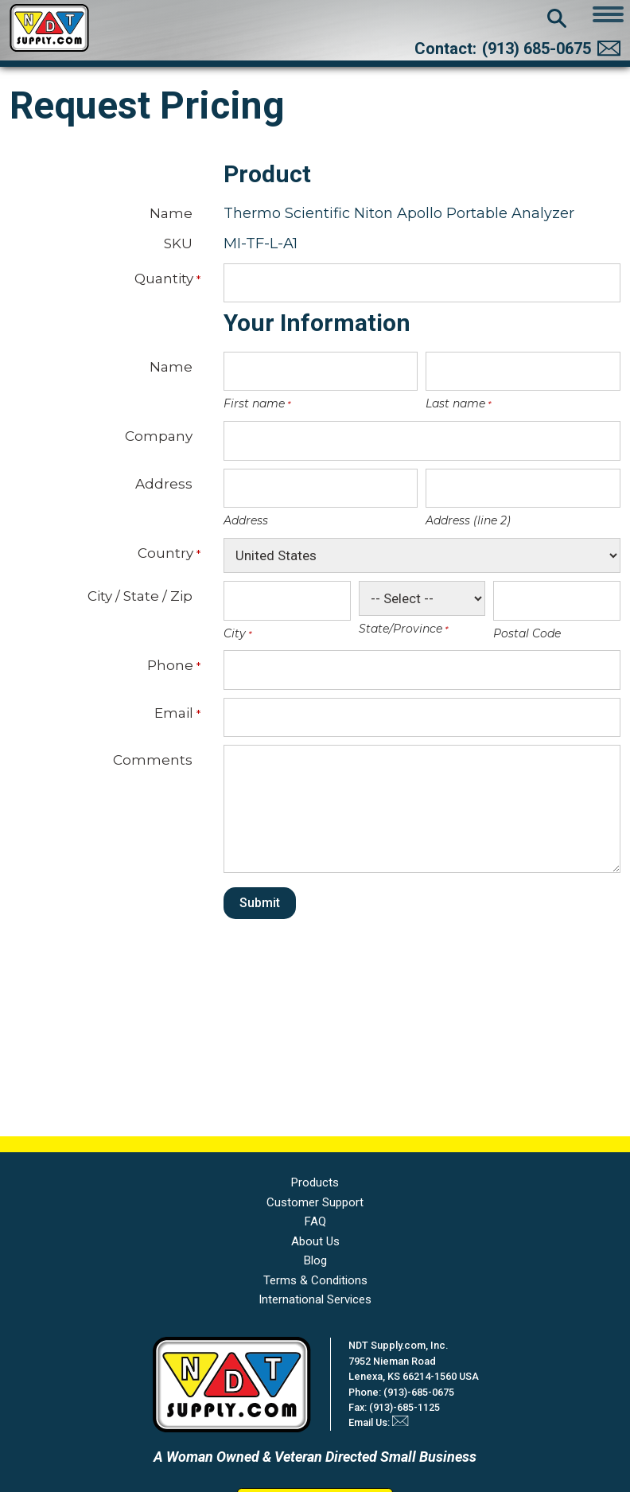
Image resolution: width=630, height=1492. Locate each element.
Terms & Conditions (315, 1280)
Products (315, 1182)
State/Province (399, 628)
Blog (315, 1260)
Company (158, 435)
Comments (152, 759)
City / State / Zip (140, 595)
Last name (454, 403)
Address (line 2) (468, 520)
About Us (315, 1241)
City (233, 633)
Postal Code (527, 633)
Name (171, 212)
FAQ (315, 1221)
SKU (178, 243)
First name (253, 403)
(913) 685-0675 (536, 48)
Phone (169, 665)
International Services (315, 1299)
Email (173, 713)
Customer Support (315, 1202)
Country (165, 553)
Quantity (163, 278)
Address (163, 483)
